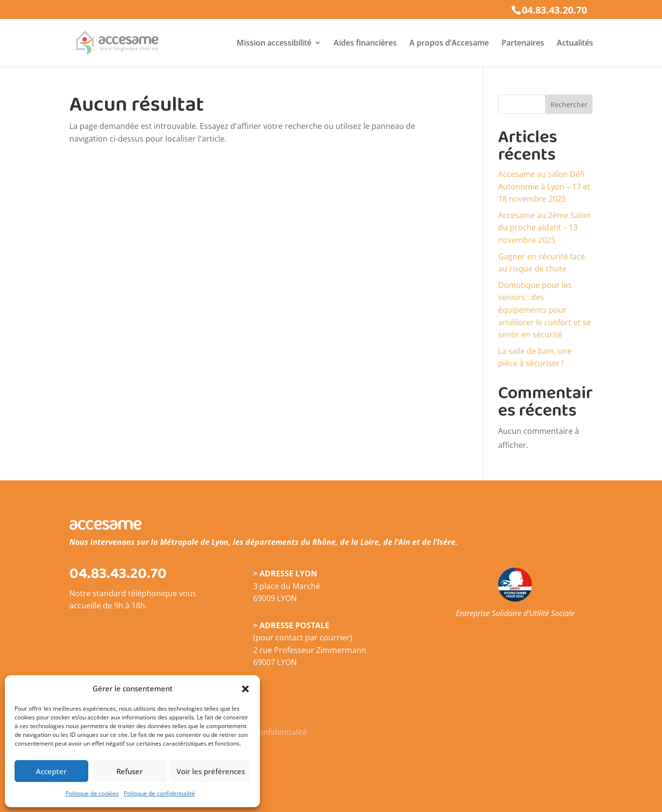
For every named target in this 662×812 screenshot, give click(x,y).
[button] (245, 689)
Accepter (51, 771)
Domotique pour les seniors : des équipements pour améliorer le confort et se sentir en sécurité (544, 310)
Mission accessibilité (274, 43)
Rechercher (569, 104)
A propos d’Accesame (449, 43)
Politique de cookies (92, 793)
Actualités (575, 43)
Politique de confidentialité (159, 793)
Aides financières (365, 43)
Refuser (129, 771)
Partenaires (522, 43)
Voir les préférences (211, 771)
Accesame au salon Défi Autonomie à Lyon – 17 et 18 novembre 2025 (544, 186)
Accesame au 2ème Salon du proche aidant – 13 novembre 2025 (544, 227)
